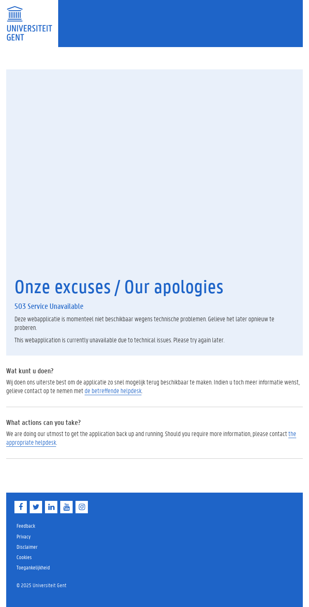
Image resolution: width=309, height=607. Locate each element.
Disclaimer (27, 546)
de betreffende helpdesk (113, 390)
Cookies (24, 556)
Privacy (24, 536)
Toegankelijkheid (33, 567)
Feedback (26, 525)
